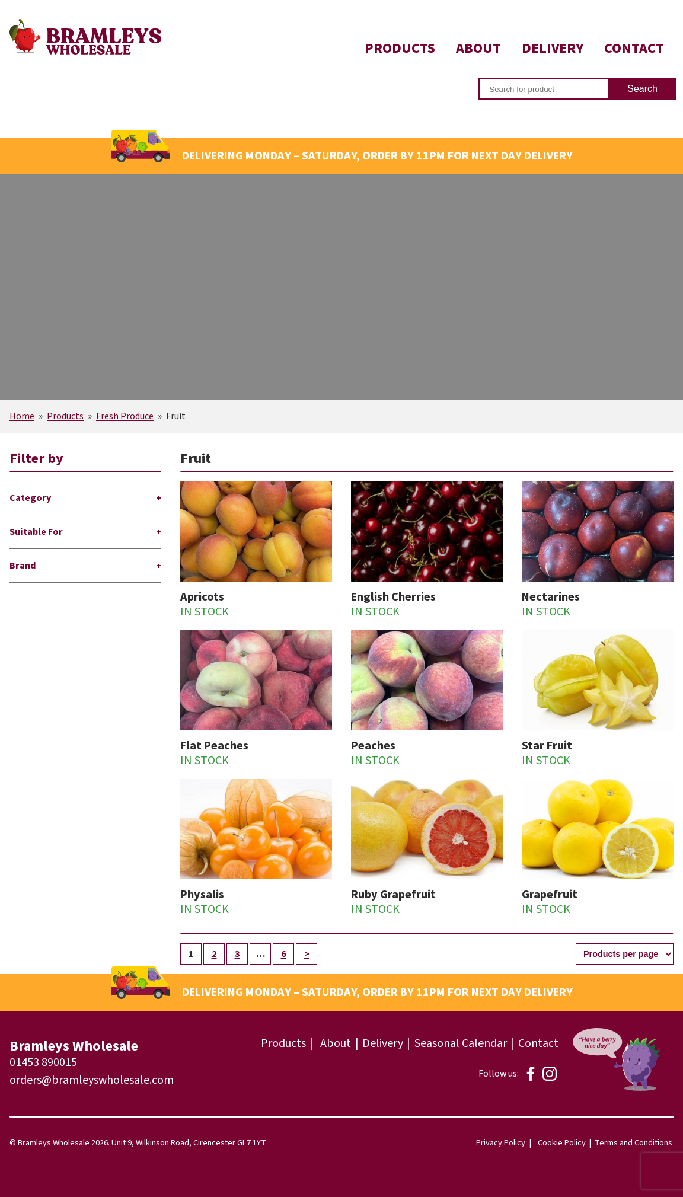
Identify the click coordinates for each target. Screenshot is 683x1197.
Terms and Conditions (633, 1143)
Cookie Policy (562, 1143)
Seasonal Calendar (460, 1043)
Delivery (552, 48)
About (478, 48)
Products (400, 48)
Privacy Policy (500, 1143)
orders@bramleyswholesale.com (91, 1080)
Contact (634, 48)
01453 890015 (43, 1062)
